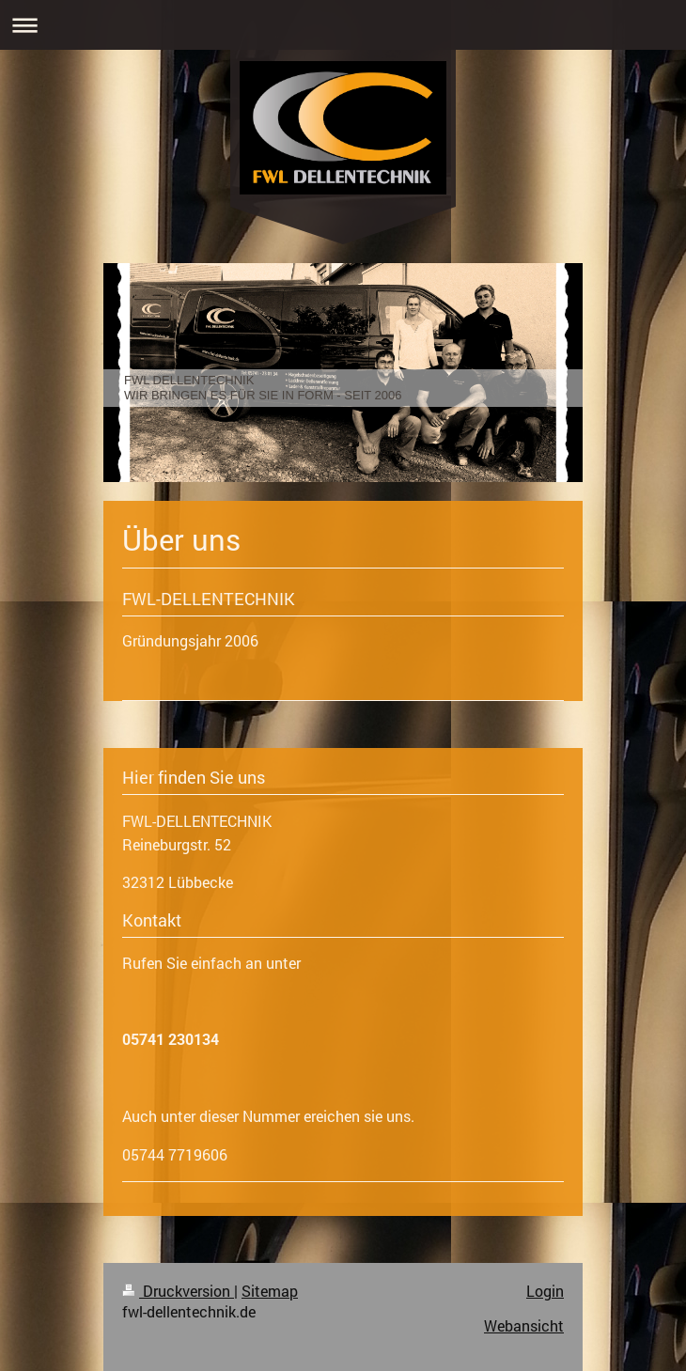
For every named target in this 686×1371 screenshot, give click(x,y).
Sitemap (270, 1291)
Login (545, 1291)
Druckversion (178, 1291)
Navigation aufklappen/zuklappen (343, 25)
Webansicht (524, 1325)
